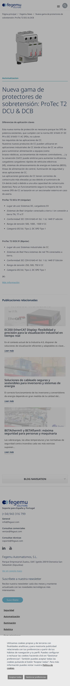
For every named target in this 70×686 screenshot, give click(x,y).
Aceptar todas (15, 677)
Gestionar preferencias (36, 677)
